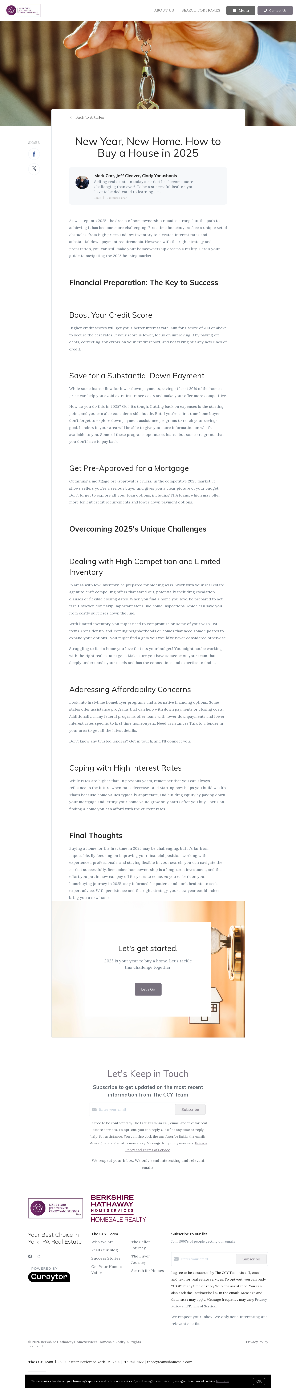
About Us (164, 10)
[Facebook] (30, 1256)
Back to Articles (90, 117)
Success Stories (105, 1258)
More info (222, 1381)
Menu (240, 10)
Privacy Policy (257, 1342)
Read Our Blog (104, 1250)
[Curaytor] (49, 1281)
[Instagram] (38, 1256)
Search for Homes (201, 10)
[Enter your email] (136, 1109)
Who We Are (102, 1241)
